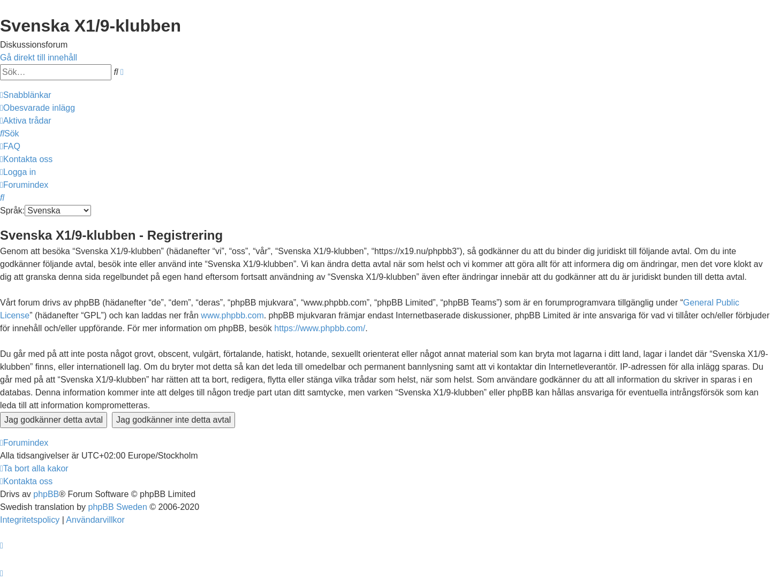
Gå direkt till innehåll (38, 57)
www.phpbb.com (232, 315)
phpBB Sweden (117, 507)
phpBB (46, 494)
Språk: (12, 210)
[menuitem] (37, 107)
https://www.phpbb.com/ (319, 328)
